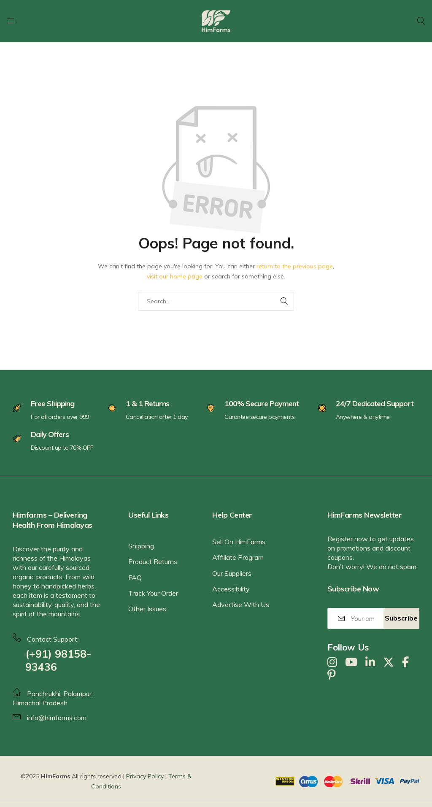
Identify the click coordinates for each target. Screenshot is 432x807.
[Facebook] (405, 662)
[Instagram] (332, 662)
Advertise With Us (240, 604)
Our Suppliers (231, 573)
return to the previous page (294, 266)
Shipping (141, 546)
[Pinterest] (331, 674)
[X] (388, 662)
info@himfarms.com (56, 717)
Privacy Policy (145, 776)
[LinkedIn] (370, 662)
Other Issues (147, 609)
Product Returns (152, 561)
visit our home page (174, 276)
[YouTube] (351, 662)
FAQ (135, 577)
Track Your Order (153, 593)
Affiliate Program (238, 557)
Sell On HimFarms (238, 541)
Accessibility (231, 589)
